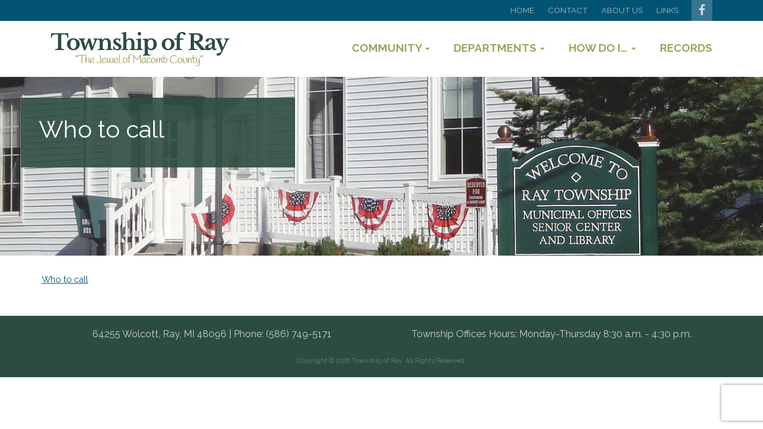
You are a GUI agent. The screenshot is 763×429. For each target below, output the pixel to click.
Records (686, 48)
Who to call (65, 279)
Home (522, 10)
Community (391, 48)
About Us (622, 10)
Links (667, 10)
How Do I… (602, 48)
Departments (499, 48)
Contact (568, 10)
